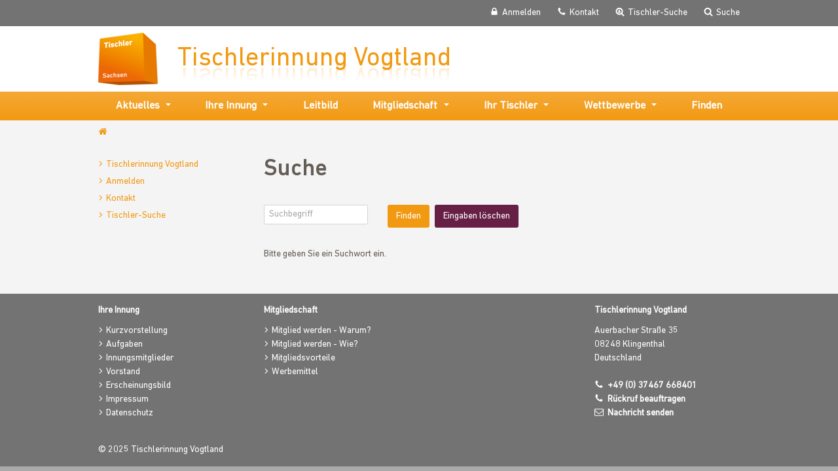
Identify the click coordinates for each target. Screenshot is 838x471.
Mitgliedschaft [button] (405, 106)
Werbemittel (295, 372)
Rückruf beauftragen (646, 399)
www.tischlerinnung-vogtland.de (103, 132)
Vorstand (123, 372)
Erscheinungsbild (138, 386)
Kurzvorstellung (137, 331)
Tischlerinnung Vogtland (152, 164)
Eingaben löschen (476, 216)
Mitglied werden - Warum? (321, 331)
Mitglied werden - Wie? (315, 344)
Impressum (127, 399)
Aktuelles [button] (138, 106)
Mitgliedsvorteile (303, 358)
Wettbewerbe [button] (615, 106)
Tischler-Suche (136, 215)
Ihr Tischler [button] (510, 106)
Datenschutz (129, 413)
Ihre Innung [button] (231, 106)
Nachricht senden (641, 413)
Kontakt (121, 198)
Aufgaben (124, 344)
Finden (706, 106)
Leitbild (320, 106)
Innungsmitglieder (139, 358)
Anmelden (125, 181)
